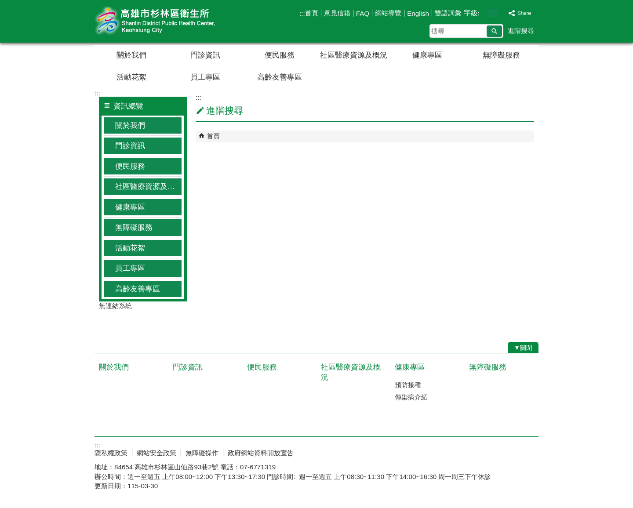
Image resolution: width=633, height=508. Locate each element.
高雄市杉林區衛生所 (169, 21)
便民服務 (280, 55)
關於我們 (131, 55)
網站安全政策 (156, 453)
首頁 (311, 13)
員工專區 (205, 77)
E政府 (463, 451)
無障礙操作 (202, 453)
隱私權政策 (111, 453)
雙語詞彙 (448, 13)
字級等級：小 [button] (483, 13)
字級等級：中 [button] (492, 13)
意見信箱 (337, 13)
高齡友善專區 (279, 77)
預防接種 (408, 384)
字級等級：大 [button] (502, 13)
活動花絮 (131, 77)
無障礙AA (506, 451)
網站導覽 (388, 13)
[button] (494, 31)
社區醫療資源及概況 (353, 55)
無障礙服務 (501, 55)
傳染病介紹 (411, 397)
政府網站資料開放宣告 (261, 453)
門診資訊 (205, 55)
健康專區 (427, 55)
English (418, 13)
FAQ (362, 13)
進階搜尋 (521, 30)
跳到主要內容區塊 (4, 4)
